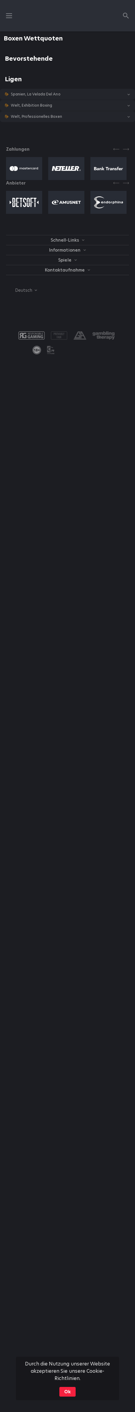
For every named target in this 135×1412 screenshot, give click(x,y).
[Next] (126, 149)
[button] (67, 94)
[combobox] (21, 290)
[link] (37, 350)
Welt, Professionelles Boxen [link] (36, 116)
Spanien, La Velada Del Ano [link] (36, 94)
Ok (67, 1392)
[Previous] (116, 149)
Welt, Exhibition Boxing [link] (31, 105)
